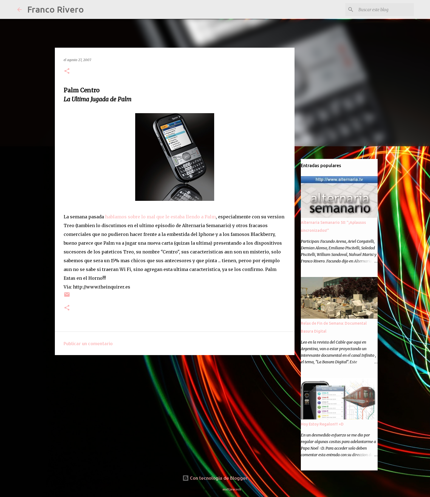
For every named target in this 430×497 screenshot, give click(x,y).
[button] (67, 71)
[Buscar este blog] (385, 9)
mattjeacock (232, 489)
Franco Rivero (55, 9)
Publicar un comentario (88, 343)
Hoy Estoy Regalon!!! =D (322, 424)
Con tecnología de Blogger (215, 478)
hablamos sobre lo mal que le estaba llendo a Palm (160, 216)
